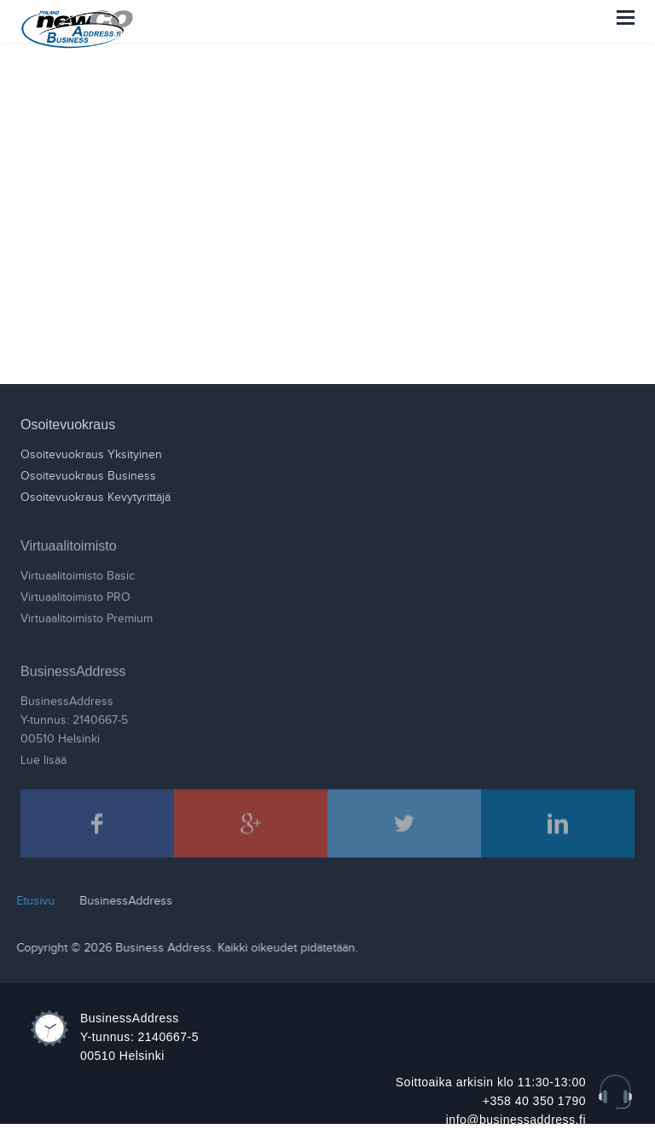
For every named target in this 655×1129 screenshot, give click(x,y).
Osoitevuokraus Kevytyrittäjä (95, 496)
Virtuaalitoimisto (68, 541)
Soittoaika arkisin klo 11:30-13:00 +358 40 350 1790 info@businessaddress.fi (491, 1100)
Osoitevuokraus (67, 423)
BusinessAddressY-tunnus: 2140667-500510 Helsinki (74, 716)
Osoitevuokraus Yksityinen (91, 454)
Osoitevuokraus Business (88, 475)
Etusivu (31, 901)
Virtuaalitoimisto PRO (75, 593)
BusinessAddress (73, 667)
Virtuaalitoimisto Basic (77, 572)
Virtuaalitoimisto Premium (86, 614)
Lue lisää (43, 756)
